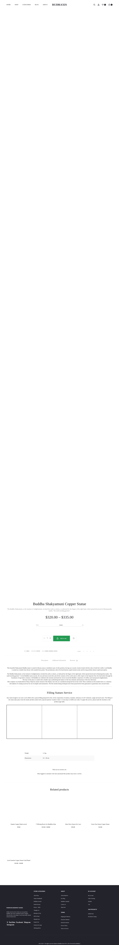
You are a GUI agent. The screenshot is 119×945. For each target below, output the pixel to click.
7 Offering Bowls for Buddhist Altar (46, 822)
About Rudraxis (64, 893)
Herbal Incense (37, 902)
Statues (38, 648)
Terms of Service (65, 926)
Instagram (10, 922)
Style (37, 622)
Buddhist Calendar (65, 899)
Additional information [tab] (59, 658)
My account (90, 893)
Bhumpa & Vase (37, 911)
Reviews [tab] (74, 658)
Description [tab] (44, 658)
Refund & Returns (65, 920)
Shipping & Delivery (65, 914)
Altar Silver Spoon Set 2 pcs (73, 822)
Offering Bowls (37, 925)
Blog (37, 4)
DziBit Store (91, 911)
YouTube (12, 920)
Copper (46, 648)
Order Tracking (91, 896)
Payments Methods (65, 917)
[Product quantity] (47, 635)
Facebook (19, 920)
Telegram (27, 920)
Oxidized (51, 648)
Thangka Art (36, 908)
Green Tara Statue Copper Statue (100, 822)
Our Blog (63, 896)
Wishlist (90, 899)
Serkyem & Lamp (38, 923)
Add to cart (61, 636)
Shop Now (63, 905)
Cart (89, 902)
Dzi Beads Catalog (92, 914)
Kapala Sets (36, 920)
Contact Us (63, 902)
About (45, 4)
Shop (16, 4)
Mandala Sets (37, 917)
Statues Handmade (38, 896)
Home (9, 4)
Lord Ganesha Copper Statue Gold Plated (18, 858)
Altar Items (36, 893)
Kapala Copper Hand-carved (19, 822)
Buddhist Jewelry (38, 899)
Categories (26, 4)
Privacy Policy (64, 923)
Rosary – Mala (37, 905)
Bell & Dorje (37, 914)
